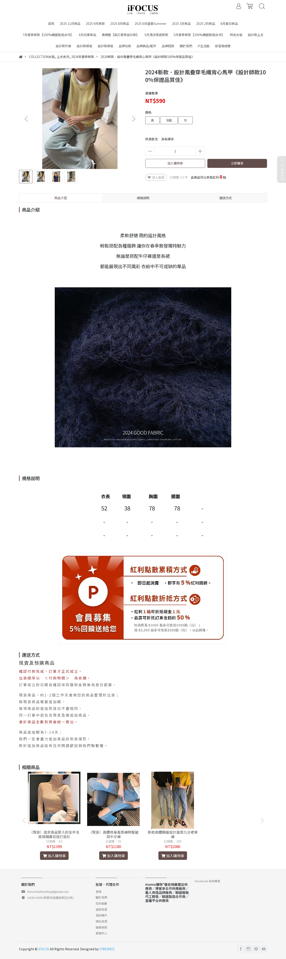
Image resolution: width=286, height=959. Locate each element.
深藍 (169, 120)
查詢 (98, 891)
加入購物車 (175, 163)
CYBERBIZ (106, 949)
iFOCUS (43, 949)
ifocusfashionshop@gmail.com (48, 891)
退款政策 (101, 909)
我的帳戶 (101, 915)
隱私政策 (101, 921)
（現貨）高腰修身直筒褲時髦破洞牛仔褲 (113, 834)
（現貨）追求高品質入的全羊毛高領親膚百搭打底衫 (54, 834)
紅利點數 (101, 903)
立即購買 (237, 163)
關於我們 (101, 897)
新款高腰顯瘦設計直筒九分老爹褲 (173, 834)
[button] (133, 119)
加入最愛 (156, 177)
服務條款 (101, 927)
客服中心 (101, 933)
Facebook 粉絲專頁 (207, 881)
